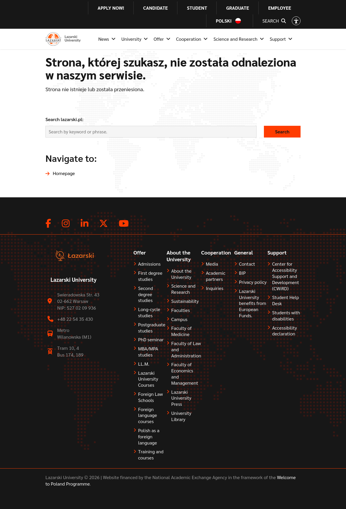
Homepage (64, 173)
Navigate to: (71, 158)
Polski (224, 21)
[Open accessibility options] (296, 20)
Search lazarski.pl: (64, 119)
